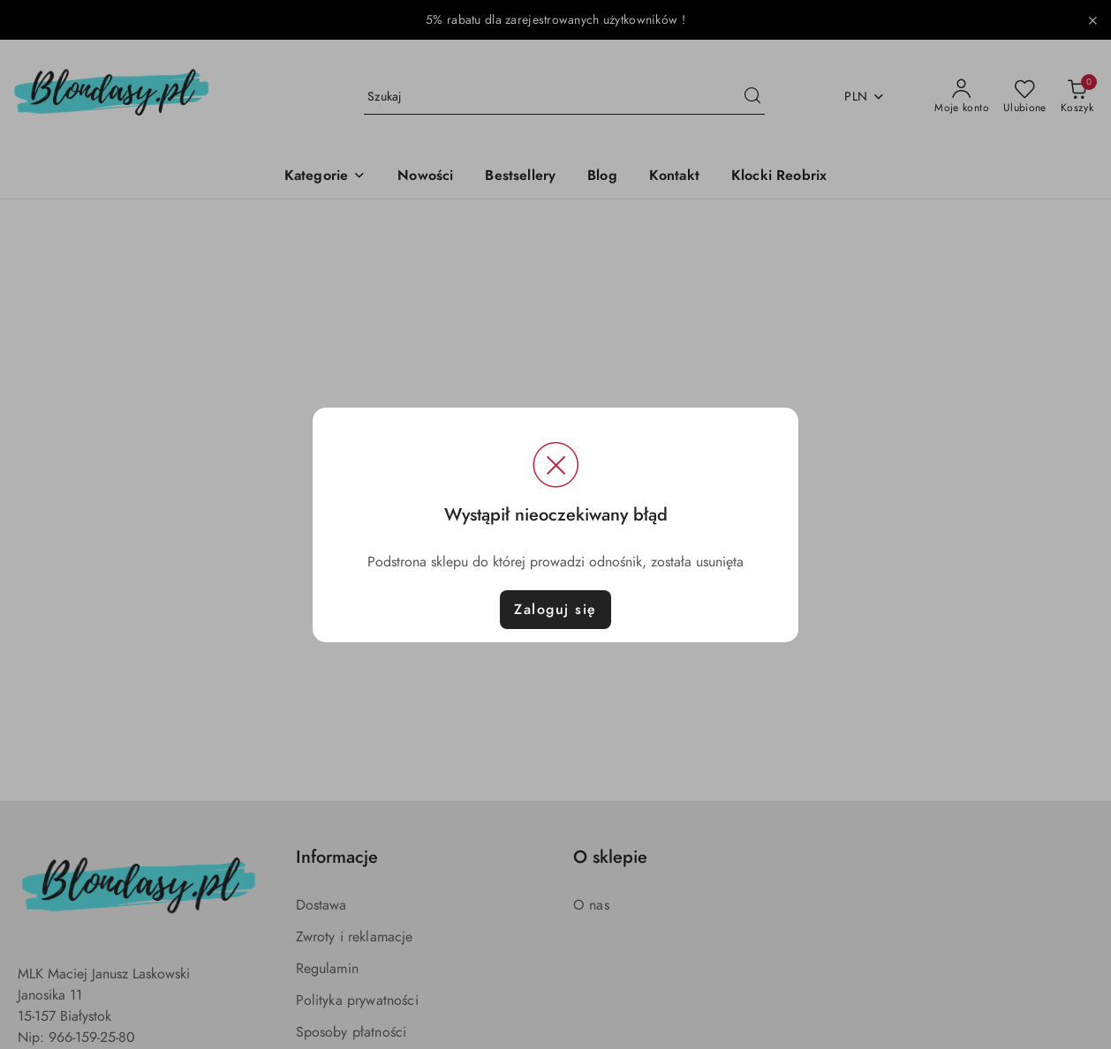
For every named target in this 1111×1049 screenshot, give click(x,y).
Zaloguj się (555, 609)
